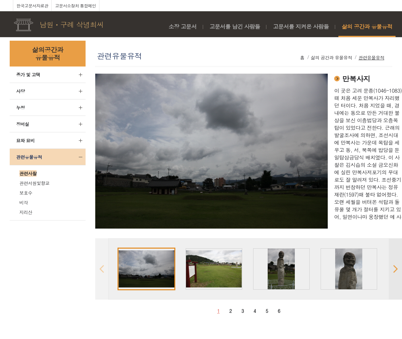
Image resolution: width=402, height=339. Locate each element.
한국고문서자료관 (32, 6)
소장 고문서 (182, 26)
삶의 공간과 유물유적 (367, 26)
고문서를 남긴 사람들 (235, 26)
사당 (20, 91)
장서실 (22, 124)
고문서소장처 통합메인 (75, 6)
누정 (20, 107)
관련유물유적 (29, 157)
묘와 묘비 (25, 140)
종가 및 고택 (28, 74)
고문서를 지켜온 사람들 (301, 26)
